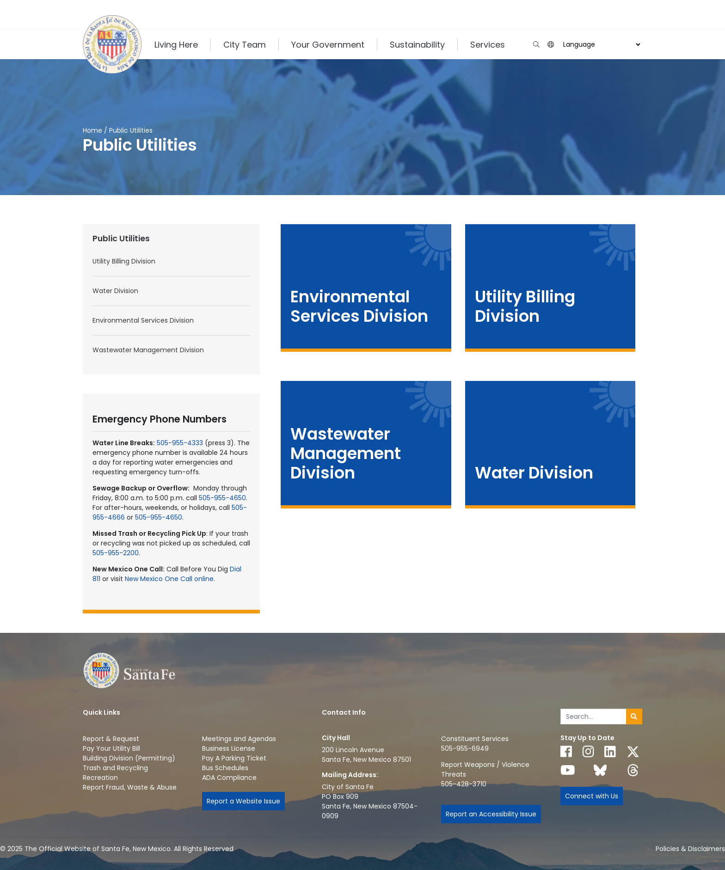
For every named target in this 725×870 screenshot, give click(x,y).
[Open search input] (536, 44)
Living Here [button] (176, 44)
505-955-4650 (222, 497)
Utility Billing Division (123, 261)
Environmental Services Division (143, 320)
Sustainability (417, 44)
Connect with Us (591, 796)
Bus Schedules (225, 767)
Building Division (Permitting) (129, 758)
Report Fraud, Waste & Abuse (130, 787)
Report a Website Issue (243, 801)
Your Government (327, 44)
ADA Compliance (229, 777)
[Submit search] (634, 716)
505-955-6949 (465, 748)
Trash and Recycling (115, 767)
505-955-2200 (115, 553)
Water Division (115, 290)
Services (487, 44)
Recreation (100, 777)
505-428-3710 (463, 784)
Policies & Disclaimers (690, 848)
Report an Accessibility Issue (491, 814)
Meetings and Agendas (239, 738)
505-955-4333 (180, 442)
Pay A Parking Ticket (234, 758)
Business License (228, 748)
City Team (244, 44)
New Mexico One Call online (169, 578)
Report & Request (111, 738)
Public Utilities (121, 238)
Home (92, 130)
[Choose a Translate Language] (600, 44)
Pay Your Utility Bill (111, 748)
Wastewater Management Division (148, 350)
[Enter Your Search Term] (593, 716)
